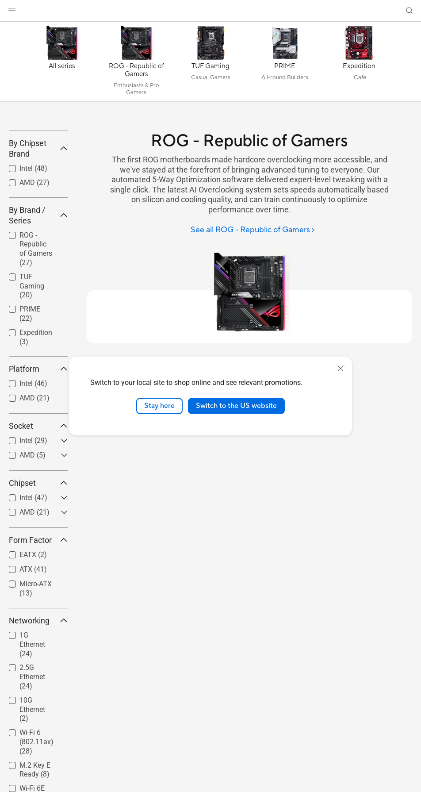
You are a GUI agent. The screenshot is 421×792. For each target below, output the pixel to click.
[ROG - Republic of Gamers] (136, 63)
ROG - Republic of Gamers (35, 313)
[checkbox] (35, 314)
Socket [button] (38, 491)
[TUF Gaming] (210, 63)
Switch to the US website (236, 405)
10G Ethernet (32, 774)
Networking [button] (38, 685)
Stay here (159, 405)
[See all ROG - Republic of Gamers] (253, 230)
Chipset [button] (38, 548)
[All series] (62, 63)
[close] (340, 368)
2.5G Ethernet (32, 741)
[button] (12, 11)
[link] (210, 11)
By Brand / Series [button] (38, 280)
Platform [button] (38, 433)
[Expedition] (359, 63)
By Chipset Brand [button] (38, 213)
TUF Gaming (31, 350)
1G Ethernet (32, 709)
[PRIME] (285, 63)
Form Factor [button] (38, 605)
